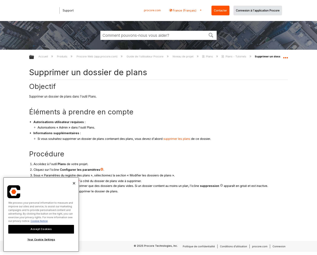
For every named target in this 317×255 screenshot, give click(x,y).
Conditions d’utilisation (233, 246)
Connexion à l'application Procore (258, 10)
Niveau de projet (183, 56)
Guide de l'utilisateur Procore (145, 56)
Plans (208, 56)
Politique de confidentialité (199, 246)
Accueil (43, 56)
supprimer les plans (176, 139)
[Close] (74, 183)
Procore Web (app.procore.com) (97, 56)
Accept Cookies (41, 229)
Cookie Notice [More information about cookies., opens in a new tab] (39, 220)
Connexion (279, 246)
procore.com (152, 10)
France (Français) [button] (184, 10)
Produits (62, 56)
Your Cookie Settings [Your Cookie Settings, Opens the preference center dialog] (41, 239)
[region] (41, 214)
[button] (211, 34)
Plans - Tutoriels (234, 56)
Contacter (220, 10)
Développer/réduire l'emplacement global (285, 56)
